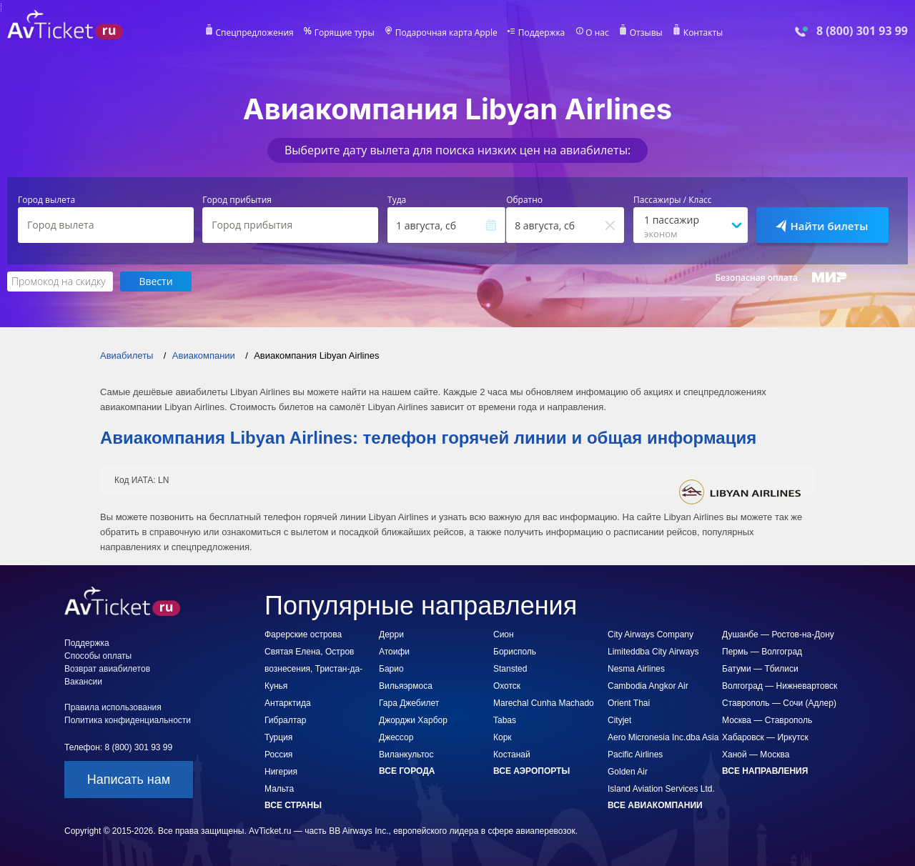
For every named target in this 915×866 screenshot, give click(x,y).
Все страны (293, 805)
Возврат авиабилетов (107, 669)
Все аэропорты (531, 771)
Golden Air (628, 772)
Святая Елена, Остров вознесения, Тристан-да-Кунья (313, 669)
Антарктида (287, 703)
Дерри (391, 634)
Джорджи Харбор (413, 720)
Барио (391, 669)
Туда (396, 200)
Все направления (765, 771)
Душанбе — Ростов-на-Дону (778, 634)
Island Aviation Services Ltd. (661, 789)
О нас (596, 33)
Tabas (504, 720)
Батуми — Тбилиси (760, 669)
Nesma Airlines (636, 669)
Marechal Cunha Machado (543, 703)
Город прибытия (237, 200)
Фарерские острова (303, 634)
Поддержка (541, 33)
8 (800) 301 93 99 (862, 31)
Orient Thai (629, 703)
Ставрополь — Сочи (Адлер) (779, 703)
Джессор (396, 737)
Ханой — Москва (755, 755)
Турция (278, 737)
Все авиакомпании (655, 805)
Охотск (506, 686)
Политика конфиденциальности (127, 720)
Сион (503, 634)
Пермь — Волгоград (762, 652)
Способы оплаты (98, 656)
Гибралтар (285, 720)
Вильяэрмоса (405, 686)
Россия (278, 755)
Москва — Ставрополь (767, 720)
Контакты (703, 33)
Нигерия (280, 772)
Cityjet (619, 720)
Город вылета (46, 200)
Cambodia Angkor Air (648, 686)
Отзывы (646, 33)
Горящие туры (345, 33)
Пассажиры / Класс (672, 200)
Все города (407, 771)
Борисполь (514, 652)
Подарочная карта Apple (446, 33)
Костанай (511, 755)
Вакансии (83, 682)
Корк (502, 737)
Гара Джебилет (409, 703)
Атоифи (394, 652)
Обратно (524, 200)
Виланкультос (406, 755)
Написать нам (128, 779)
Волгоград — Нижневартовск (779, 686)
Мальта (279, 789)
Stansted (510, 669)
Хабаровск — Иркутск (765, 737)
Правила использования (113, 707)
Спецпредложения (255, 33)
